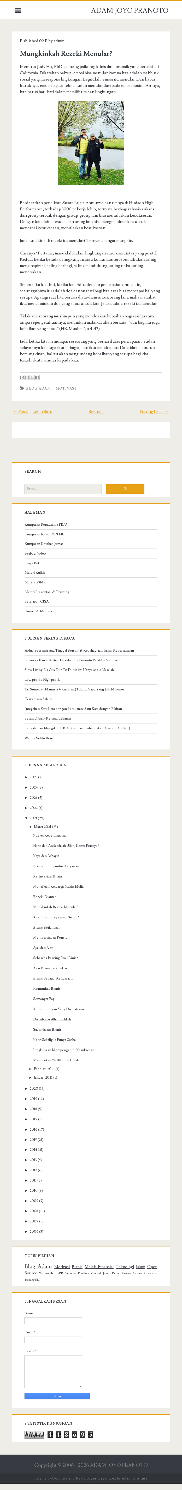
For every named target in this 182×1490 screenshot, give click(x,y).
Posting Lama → (152, 418)
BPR (60, 1280)
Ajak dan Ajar (44, 954)
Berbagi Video (36, 560)
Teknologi (124, 1273)
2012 (34, 1176)
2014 (34, 1156)
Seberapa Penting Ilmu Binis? (56, 964)
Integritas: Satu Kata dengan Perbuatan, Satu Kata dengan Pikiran (74, 715)
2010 (35, 1197)
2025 (35, 783)
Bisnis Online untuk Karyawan (57, 872)
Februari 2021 (45, 1075)
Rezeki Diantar (45, 903)
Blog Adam (39, 395)
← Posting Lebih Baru (34, 418)
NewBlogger (86, 1485)
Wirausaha (48, 1280)
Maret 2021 (43, 833)
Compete (59, 1485)
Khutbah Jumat (100, 1280)
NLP (39, 1286)
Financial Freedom (77, 1280)
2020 (35, 1095)
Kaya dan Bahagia (47, 862)
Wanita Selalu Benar (41, 744)
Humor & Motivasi (40, 617)
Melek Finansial (99, 1273)
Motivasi (67, 395)
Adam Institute (134, 1485)
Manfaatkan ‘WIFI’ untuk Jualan (58, 1067)
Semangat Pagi (45, 1005)
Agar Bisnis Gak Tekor (51, 974)
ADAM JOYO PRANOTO (129, 10)
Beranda (96, 418)
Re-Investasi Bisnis (49, 883)
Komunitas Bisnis (48, 995)
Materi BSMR (36, 589)
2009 (35, 1207)
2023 (35, 804)
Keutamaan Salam (39, 705)
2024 (35, 794)
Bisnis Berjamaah (47, 934)
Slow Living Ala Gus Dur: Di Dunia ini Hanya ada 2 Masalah (70, 676)
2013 (34, 1166)
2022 (35, 814)
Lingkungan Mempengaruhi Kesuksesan (65, 1056)
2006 (35, 1238)
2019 (35, 1105)
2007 (35, 1228)
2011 (34, 1187)
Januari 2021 (44, 1084)
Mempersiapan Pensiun (52, 944)
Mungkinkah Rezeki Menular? (67, 53)
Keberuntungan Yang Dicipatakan (59, 1015)
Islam (139, 1273)
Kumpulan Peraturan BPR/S (47, 531)
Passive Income (131, 1280)
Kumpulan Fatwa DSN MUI (46, 541)
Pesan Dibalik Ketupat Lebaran (49, 725)
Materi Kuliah (36, 579)
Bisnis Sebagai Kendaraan (54, 985)
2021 (34, 824)
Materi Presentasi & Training (48, 598)
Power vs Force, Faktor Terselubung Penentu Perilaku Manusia (73, 666)
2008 (35, 1217)
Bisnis (77, 1273)
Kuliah (115, 1280)
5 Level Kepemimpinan (52, 842)
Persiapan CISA (38, 608)
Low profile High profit (43, 686)
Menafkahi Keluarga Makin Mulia (59, 893)
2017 (35, 1126)
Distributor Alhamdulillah (53, 1026)
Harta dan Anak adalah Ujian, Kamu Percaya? (67, 852)
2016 (35, 1136)
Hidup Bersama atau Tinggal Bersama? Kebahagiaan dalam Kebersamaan (80, 657)
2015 (34, 1146)
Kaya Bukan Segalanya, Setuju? (57, 924)
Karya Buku (34, 569)
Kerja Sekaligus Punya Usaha (55, 1046)
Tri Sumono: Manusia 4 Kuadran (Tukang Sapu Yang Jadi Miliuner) (76, 696)
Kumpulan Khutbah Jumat (45, 550)
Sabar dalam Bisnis (48, 1036)
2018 (34, 1115)
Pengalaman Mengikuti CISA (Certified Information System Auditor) (78, 734)
